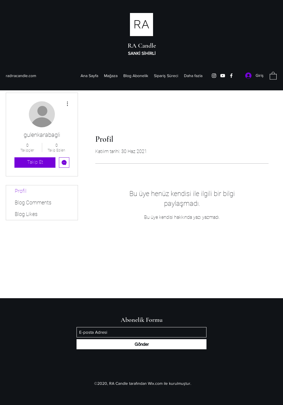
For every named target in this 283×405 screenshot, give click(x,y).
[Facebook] (231, 76)
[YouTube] (223, 76)
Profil (21, 191)
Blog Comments (33, 202)
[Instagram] (214, 76)
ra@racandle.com (21, 75)
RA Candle (142, 45)
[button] (273, 75)
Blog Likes (26, 214)
